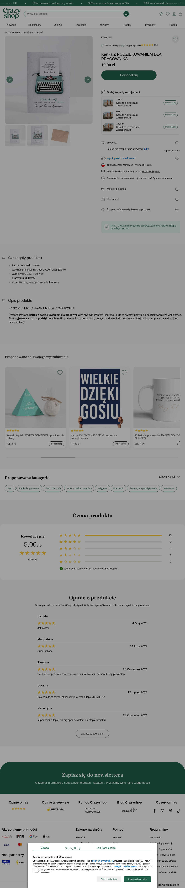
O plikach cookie (106, 848)
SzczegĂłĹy (73, 848)
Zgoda (45, 848)
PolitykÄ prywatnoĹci (102, 861)
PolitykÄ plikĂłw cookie (125, 867)
